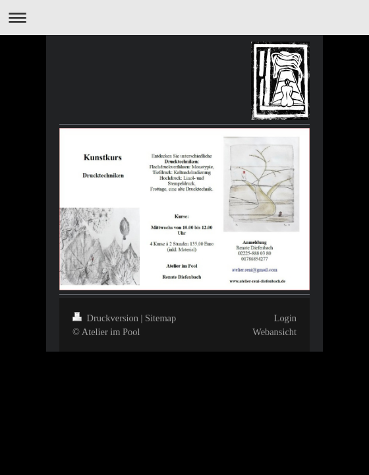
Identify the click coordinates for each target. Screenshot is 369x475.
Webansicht (274, 332)
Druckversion (106, 318)
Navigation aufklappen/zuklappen (184, 17)
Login (285, 318)
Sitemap (160, 318)
